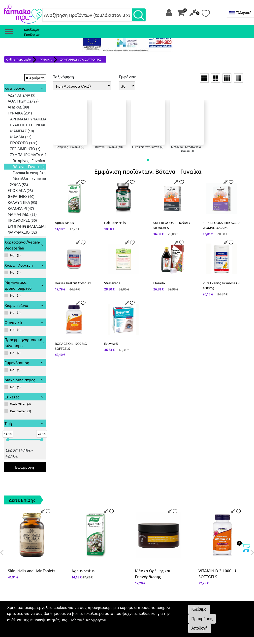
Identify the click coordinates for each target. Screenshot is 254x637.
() (12, 183)
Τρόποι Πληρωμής (20, 568)
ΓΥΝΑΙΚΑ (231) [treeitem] (20, 112)
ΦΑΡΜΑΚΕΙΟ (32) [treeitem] (22, 160)
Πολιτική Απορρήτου (87, 619)
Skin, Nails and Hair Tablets (31, 498)
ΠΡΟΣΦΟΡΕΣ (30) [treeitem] (22, 148)
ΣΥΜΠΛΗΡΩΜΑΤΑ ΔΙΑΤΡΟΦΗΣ (80, 59)
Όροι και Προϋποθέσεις (25, 580)
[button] (148, 160)
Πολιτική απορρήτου (22, 574)
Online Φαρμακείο (18, 59)
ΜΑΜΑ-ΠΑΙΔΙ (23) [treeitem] (22, 142)
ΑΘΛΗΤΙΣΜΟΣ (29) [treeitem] (23, 101)
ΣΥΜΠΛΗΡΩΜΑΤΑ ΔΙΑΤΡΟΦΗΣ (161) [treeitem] (38, 154)
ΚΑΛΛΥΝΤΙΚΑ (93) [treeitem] (22, 130)
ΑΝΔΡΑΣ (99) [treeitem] (18, 107)
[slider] (7, 368)
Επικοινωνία (14, 562)
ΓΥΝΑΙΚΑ (45, 59)
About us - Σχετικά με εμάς (154, 568)
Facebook (143, 556)
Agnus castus (83, 498)
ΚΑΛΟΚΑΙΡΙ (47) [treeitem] (21, 136)
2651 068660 (19, 556)
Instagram (143, 562)
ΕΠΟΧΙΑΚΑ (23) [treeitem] (20, 118)
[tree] (25, 128)
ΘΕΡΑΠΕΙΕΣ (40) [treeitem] (21, 124)
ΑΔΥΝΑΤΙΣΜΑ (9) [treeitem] (21, 95)
